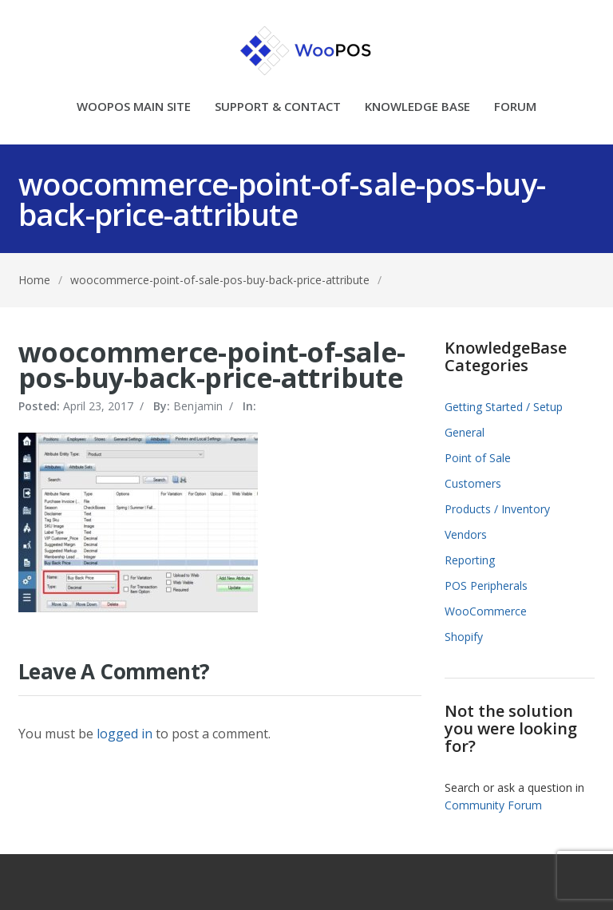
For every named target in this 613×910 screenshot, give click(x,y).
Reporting (470, 560)
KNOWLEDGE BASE (417, 107)
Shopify (464, 636)
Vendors (466, 534)
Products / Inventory (497, 508)
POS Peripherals (486, 585)
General (464, 432)
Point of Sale (478, 457)
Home (34, 279)
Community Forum (493, 805)
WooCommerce (486, 611)
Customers (473, 483)
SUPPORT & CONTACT (278, 107)
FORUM (515, 107)
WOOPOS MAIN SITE (134, 107)
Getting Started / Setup (504, 406)
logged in (124, 733)
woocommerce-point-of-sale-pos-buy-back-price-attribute (220, 279)
